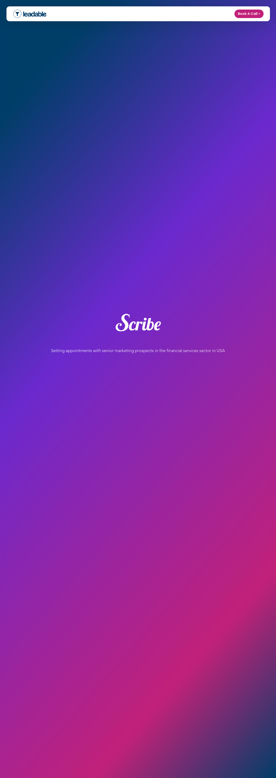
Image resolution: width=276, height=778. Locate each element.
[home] (30, 14)
